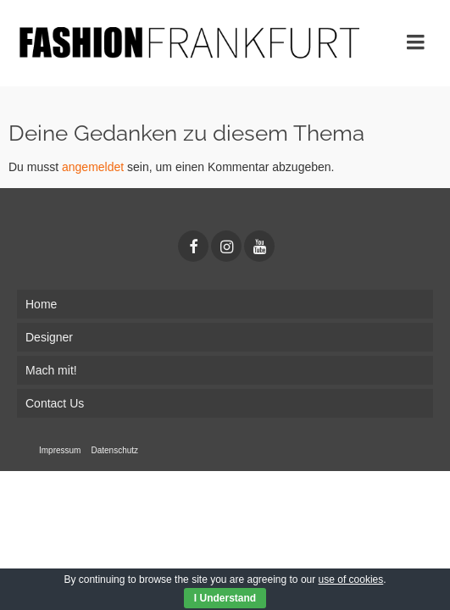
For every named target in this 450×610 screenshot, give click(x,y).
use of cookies (351, 579)
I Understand (225, 598)
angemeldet (93, 167)
